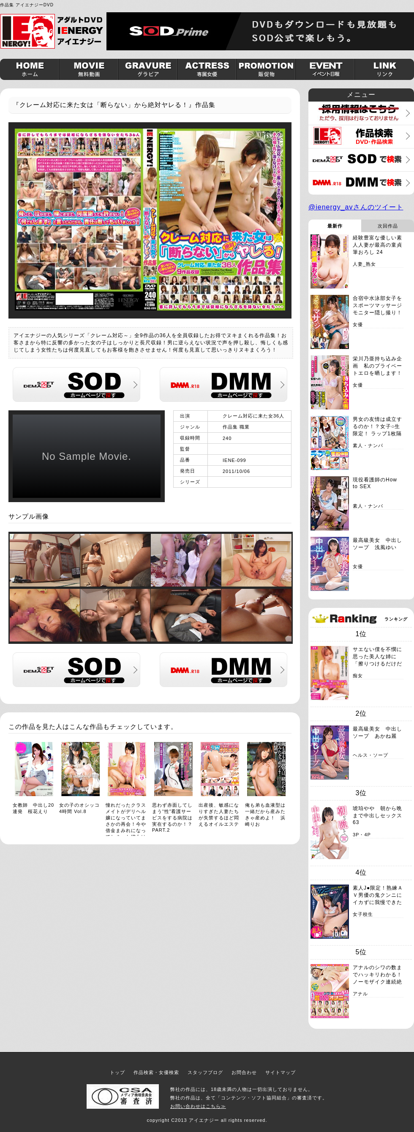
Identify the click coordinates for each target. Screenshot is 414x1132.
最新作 (335, 225)
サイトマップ (280, 1072)
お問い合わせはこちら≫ (198, 1106)
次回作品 (388, 225)
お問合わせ (244, 1072)
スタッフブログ (205, 1072)
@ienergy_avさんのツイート (355, 207)
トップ (117, 1072)
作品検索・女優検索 (156, 1072)
